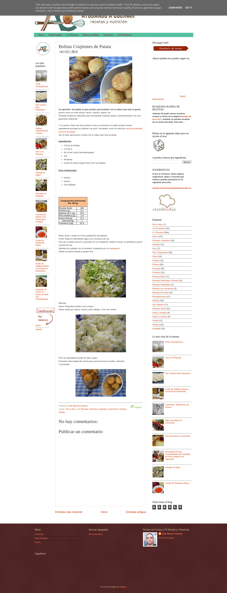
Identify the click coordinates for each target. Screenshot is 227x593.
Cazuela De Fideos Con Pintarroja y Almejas (41, 218)
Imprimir (136, 407)
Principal (156, 268)
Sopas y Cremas (159, 316)
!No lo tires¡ (71, 409)
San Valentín (158, 304)
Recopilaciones (159, 296)
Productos (108, 35)
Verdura (156, 324)
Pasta (155, 256)
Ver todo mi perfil (166, 538)
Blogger (122, 587)
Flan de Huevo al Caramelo (177, 436)
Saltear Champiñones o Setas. (42, 130)
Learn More (175, 7)
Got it (188, 7)
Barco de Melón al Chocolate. (173, 421)
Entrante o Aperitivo (98, 409)
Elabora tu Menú (91, 35)
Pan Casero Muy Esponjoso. (178, 373)
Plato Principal (41, 538)
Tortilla (155, 320)
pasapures (115, 248)
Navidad (156, 244)
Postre (38, 542)
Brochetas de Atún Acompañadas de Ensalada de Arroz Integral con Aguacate (177, 455)
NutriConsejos (55, 35)
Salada (62, 412)
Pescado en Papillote (41, 194)
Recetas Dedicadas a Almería (165, 280)
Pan (154, 248)
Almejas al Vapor (40, 173)
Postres (155, 264)
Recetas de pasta (160, 292)
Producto (156, 272)
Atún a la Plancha (40, 152)
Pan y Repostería (160, 252)
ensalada (156, 328)
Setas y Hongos (159, 312)
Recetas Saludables (161, 284)
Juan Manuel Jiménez (172, 534)
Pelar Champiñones (42, 85)
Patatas (122, 409)
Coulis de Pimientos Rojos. (40, 242)
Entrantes (39, 534)
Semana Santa (159, 308)
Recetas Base (158, 276)
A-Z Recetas (72, 35)
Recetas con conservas (163, 288)
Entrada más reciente (68, 512)
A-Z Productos (124, 35)
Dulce (38, 325)
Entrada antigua (136, 512)
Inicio (41, 35)
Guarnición (113, 409)
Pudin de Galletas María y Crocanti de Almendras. (42, 267)
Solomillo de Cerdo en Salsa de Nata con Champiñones (42, 294)
